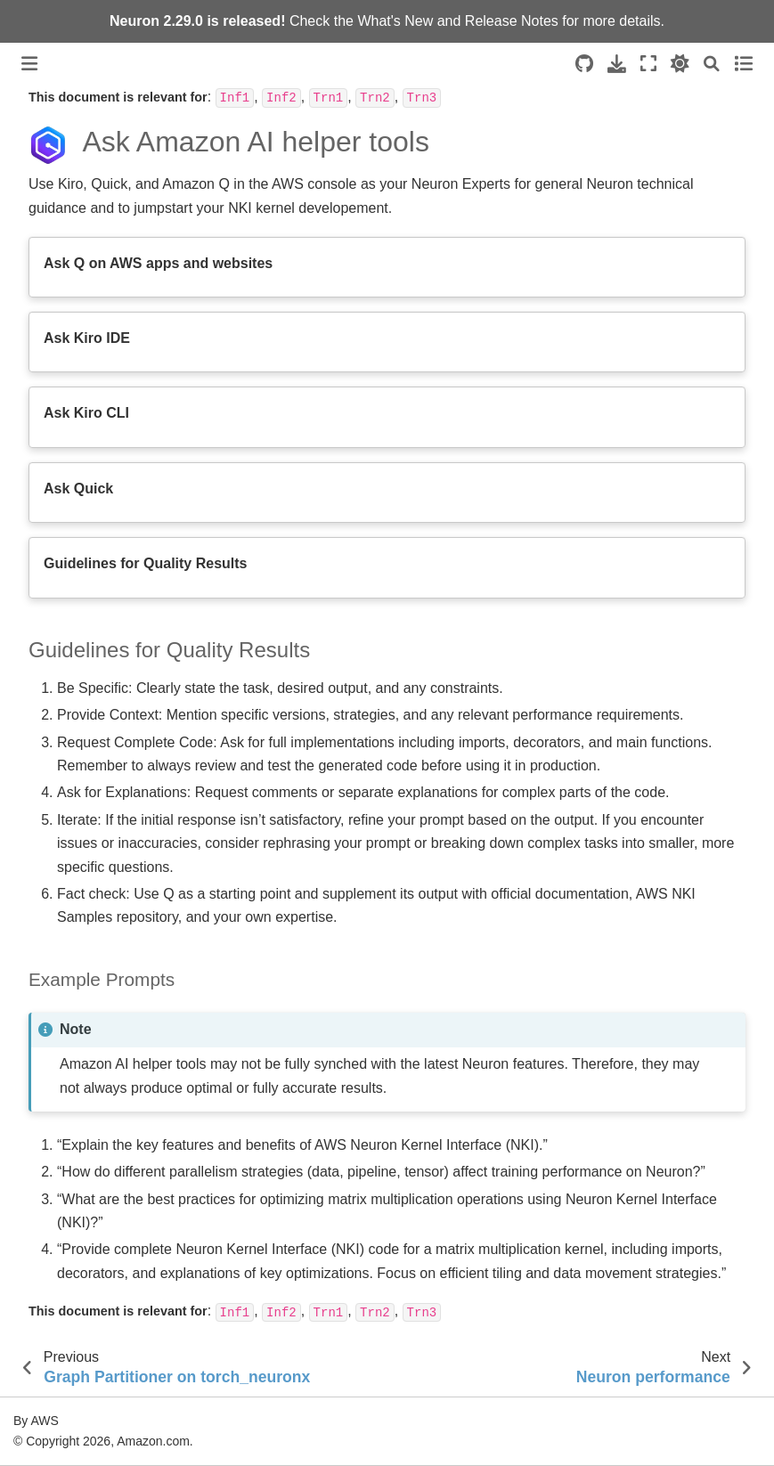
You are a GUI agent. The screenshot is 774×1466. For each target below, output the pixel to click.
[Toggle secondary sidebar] (743, 63)
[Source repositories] (584, 63)
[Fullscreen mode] (648, 63)
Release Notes (511, 21)
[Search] (712, 63)
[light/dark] (680, 63)
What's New (395, 21)
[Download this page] (616, 63)
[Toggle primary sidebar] (29, 63)
